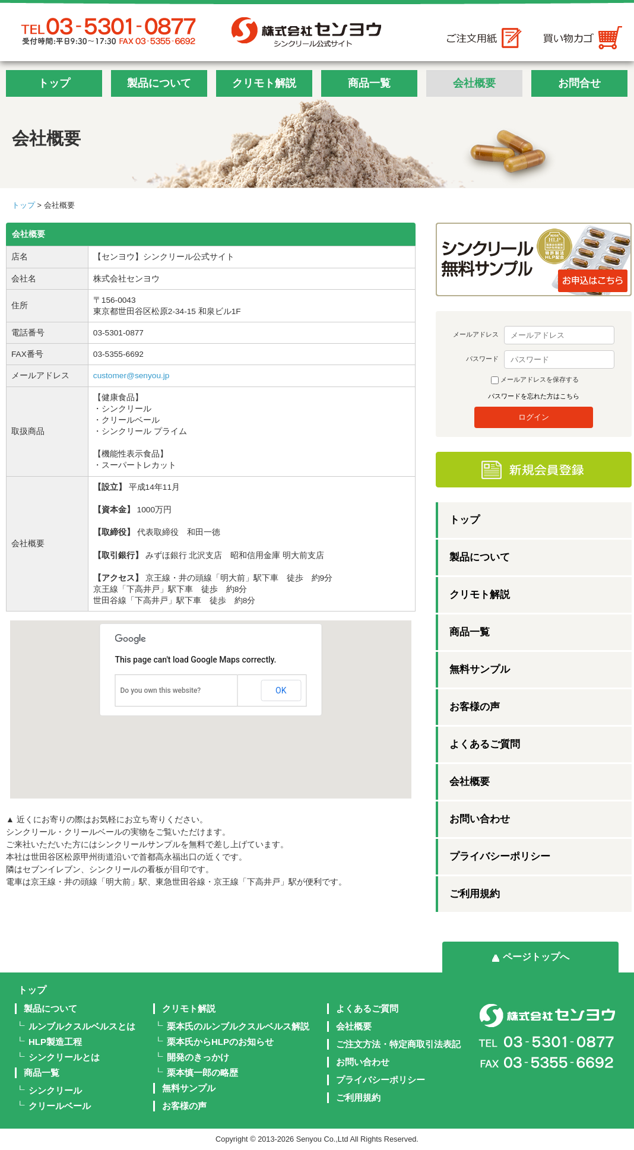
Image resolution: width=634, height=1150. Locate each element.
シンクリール (55, 1090)
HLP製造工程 (55, 1042)
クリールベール (59, 1106)
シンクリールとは (64, 1057)
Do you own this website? (161, 690)
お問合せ (579, 83)
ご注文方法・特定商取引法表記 (398, 1044)
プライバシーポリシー (499, 856)
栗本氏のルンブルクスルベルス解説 (238, 1026)
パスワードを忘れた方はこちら (533, 396)
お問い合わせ (479, 819)
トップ (54, 83)
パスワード (482, 358)
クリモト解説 (264, 83)
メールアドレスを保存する (539, 379)
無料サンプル (479, 669)
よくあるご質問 (484, 744)
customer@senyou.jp (131, 375)
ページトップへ (536, 957)
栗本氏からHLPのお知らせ (220, 1042)
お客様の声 (474, 706)
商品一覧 (369, 83)
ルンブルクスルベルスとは (81, 1026)
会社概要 (474, 83)
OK (280, 690)
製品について (159, 83)
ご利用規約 (474, 893)
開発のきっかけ (198, 1057)
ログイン (533, 417)
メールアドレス (476, 334)
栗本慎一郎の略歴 (202, 1072)
